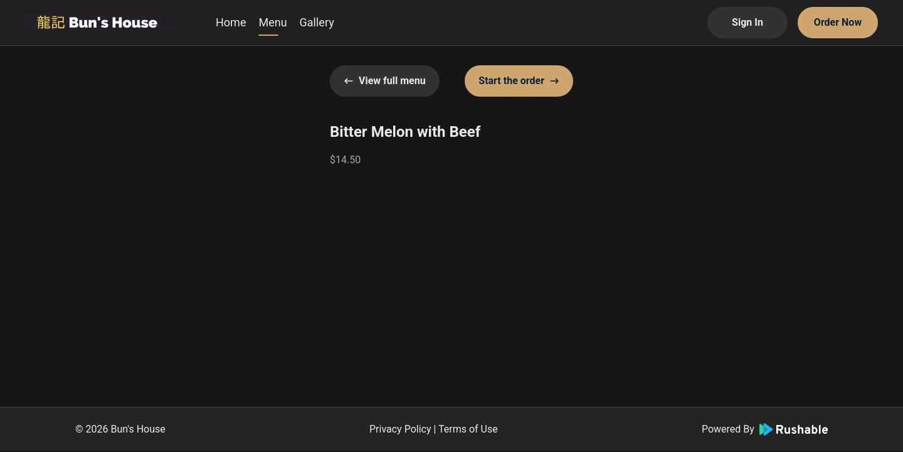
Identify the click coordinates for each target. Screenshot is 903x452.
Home (231, 22)
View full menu (385, 81)
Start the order (518, 81)
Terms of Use (468, 429)
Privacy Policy (400, 429)
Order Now (838, 22)
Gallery (317, 22)
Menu (272, 22)
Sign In (747, 22)
